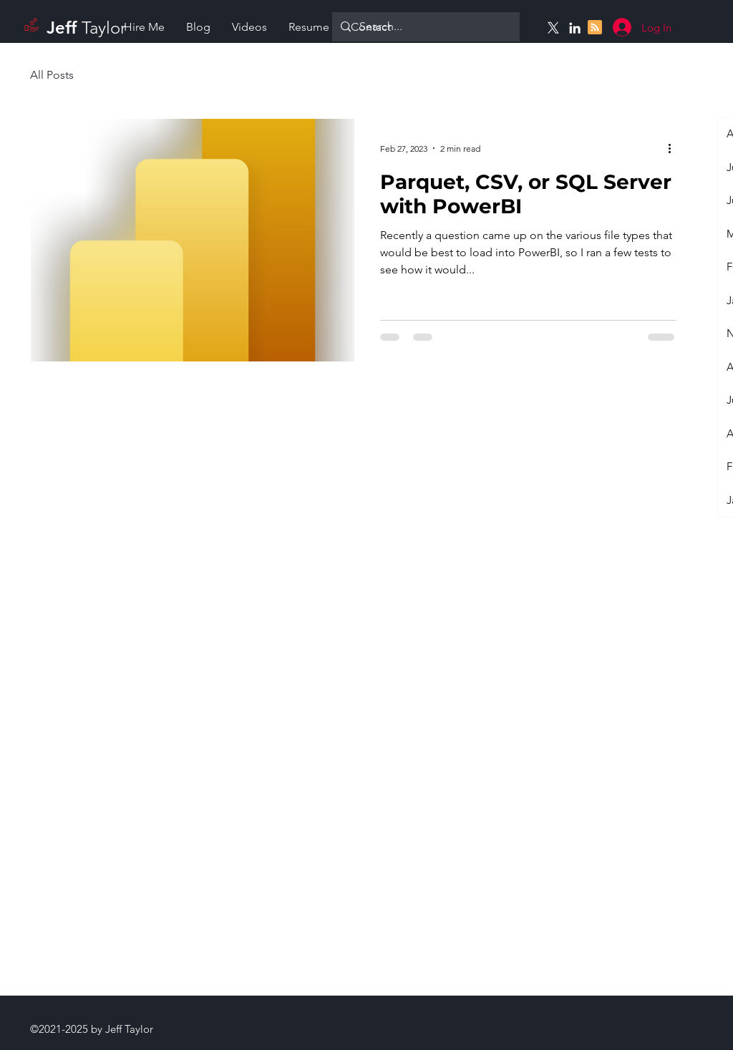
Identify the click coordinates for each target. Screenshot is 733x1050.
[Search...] (424, 27)
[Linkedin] (575, 28)
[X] (553, 28)
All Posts (52, 75)
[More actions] (674, 148)
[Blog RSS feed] (595, 28)
